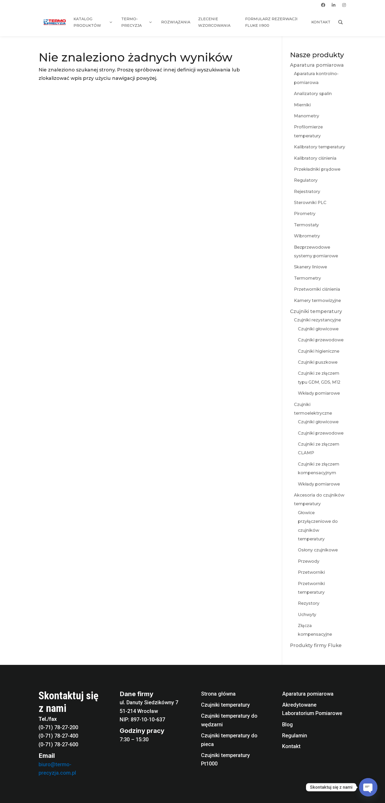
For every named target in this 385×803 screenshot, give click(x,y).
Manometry (306, 115)
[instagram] (344, 5)
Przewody (308, 561)
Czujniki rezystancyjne (317, 319)
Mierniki (302, 104)
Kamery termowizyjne (317, 300)
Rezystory (308, 603)
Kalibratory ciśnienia (315, 158)
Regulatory (306, 180)
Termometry (307, 278)
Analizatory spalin (313, 93)
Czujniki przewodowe (321, 339)
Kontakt (291, 746)
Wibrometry (307, 235)
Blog (287, 724)
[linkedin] (333, 5)
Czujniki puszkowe (317, 362)
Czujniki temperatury (316, 311)
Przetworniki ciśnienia (317, 289)
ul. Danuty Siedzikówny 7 (149, 702)
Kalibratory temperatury (319, 146)
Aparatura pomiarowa (317, 65)
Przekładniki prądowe (317, 169)
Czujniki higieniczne (318, 351)
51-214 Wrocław (139, 711)
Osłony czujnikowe (318, 550)
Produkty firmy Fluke (316, 645)
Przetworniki (311, 572)
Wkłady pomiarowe (319, 393)
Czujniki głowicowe (318, 328)
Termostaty (306, 224)
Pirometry (304, 213)
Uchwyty (307, 614)
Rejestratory (307, 191)
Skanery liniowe (310, 266)
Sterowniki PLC (310, 202)
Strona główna (218, 694)
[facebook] (323, 5)
